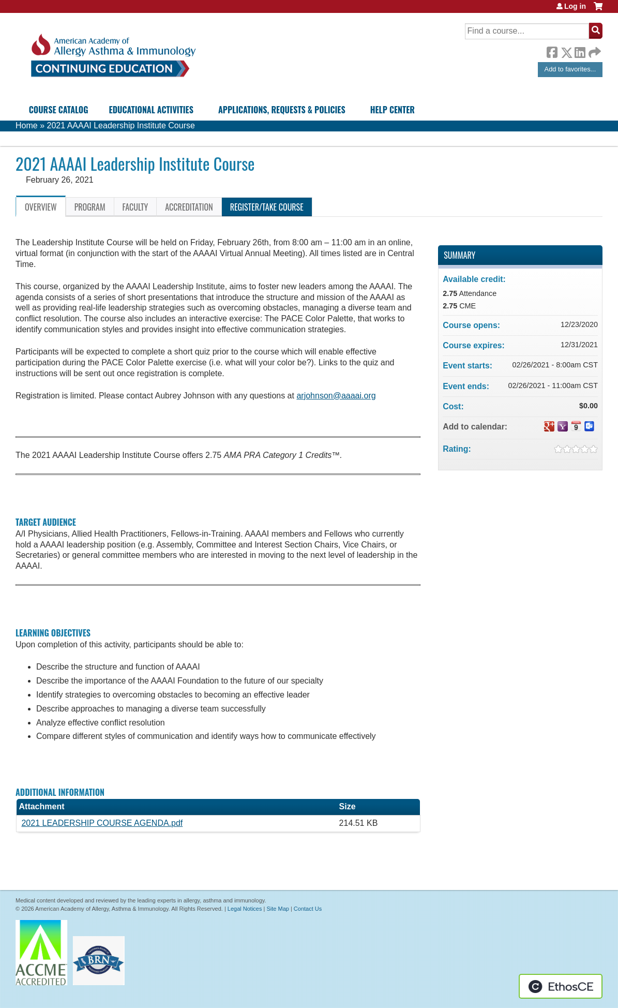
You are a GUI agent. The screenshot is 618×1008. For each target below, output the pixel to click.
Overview (41, 207)
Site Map (277, 909)
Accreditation (189, 207)
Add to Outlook (589, 426)
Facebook (552, 51)
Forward (594, 50)
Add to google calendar (549, 426)
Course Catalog (58, 109)
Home (27, 125)
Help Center (392, 109)
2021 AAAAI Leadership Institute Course (120, 125)
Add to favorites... (570, 69)
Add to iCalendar (576, 426)
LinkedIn (580, 51)
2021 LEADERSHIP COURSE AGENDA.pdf (102, 823)
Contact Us (308, 909)
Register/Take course (267, 207)
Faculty (135, 207)
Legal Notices (245, 909)
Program (89, 207)
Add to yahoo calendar (562, 426)
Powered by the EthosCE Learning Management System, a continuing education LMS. (560, 986)
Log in (575, 6)
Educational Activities (151, 109)
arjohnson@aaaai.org (335, 395)
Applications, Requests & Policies (281, 109)
